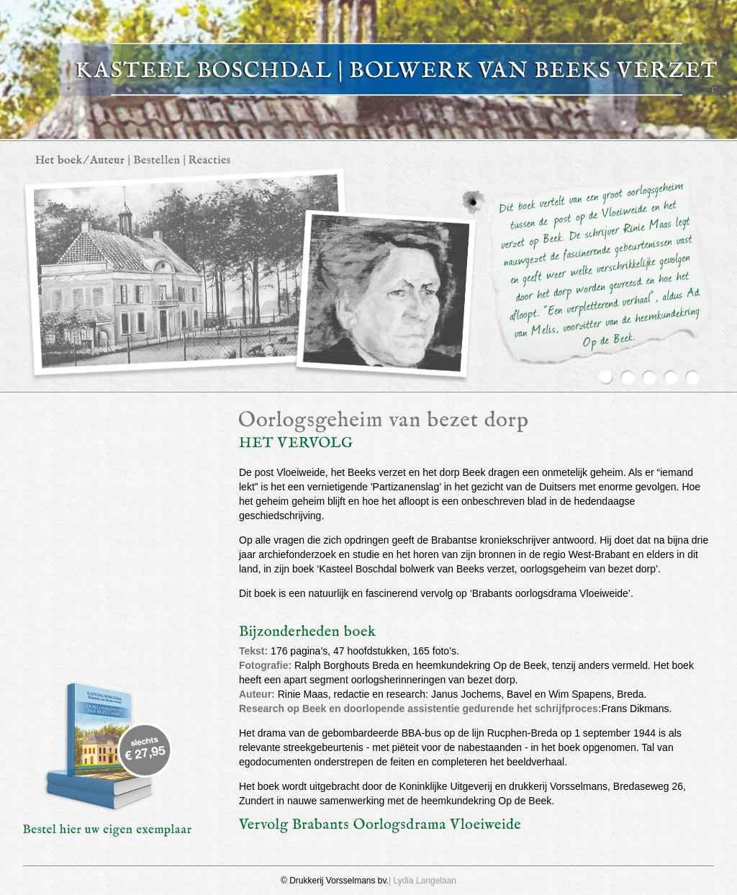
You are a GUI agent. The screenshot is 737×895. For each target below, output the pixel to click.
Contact (209, 160)
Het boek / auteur (80, 160)
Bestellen (156, 160)
